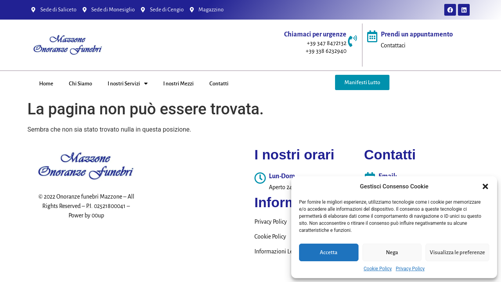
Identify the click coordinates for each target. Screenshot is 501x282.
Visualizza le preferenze (457, 252)
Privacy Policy (410, 268)
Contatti (219, 84)
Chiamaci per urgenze (315, 34)
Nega (392, 252)
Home (46, 84)
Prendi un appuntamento (417, 34)
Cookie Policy (378, 268)
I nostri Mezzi (178, 84)
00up (98, 215)
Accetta (328, 252)
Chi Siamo (80, 84)
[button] (485, 186)
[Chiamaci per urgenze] (352, 41)
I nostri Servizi (128, 83)
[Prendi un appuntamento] (372, 36)
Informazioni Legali (278, 251)
